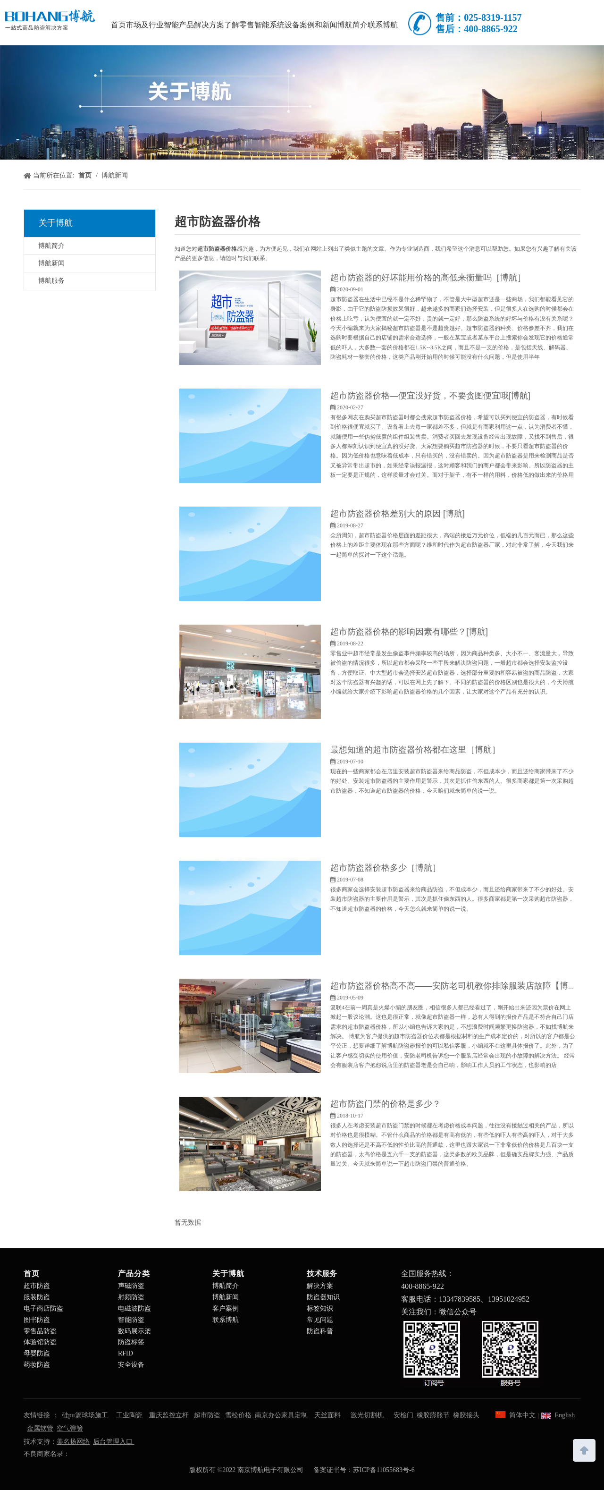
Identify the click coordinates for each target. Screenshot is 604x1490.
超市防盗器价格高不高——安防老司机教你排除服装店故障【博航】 (457, 986)
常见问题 (320, 1319)
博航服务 (51, 280)
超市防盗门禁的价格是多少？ (385, 1104)
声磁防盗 (131, 1285)
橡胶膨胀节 (433, 1415)
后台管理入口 (113, 1441)
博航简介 (51, 245)
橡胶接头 (466, 1415)
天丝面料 (328, 1415)
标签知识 (320, 1308)
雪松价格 (238, 1415)
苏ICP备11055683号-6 (384, 1469)
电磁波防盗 (134, 1308)
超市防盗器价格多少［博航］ (385, 867)
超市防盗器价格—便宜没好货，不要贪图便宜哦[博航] (430, 395)
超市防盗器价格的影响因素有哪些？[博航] (409, 631)
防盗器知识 (323, 1297)
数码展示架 (134, 1331)
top (584, 1449)
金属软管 (40, 1428)
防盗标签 (131, 1342)
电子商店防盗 (43, 1308)
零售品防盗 (40, 1331)
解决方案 (320, 1285)
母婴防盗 (37, 1353)
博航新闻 (51, 263)
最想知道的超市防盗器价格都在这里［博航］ (415, 749)
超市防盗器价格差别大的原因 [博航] (397, 513)
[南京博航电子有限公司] (302, 102)
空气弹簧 (70, 1428)
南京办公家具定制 (281, 1415)
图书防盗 (37, 1319)
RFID (125, 1353)
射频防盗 (131, 1297)
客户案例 (225, 1308)
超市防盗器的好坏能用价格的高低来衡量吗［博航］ (428, 277)
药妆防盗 (37, 1364)
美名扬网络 (73, 1441)
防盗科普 (320, 1331)
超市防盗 (37, 1285)
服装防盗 (37, 1297)
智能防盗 (131, 1319)
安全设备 (131, 1364)
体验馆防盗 (40, 1342)
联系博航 (225, 1319)
